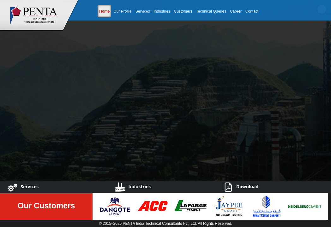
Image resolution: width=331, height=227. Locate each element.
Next (323, 108)
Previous (8, 108)
